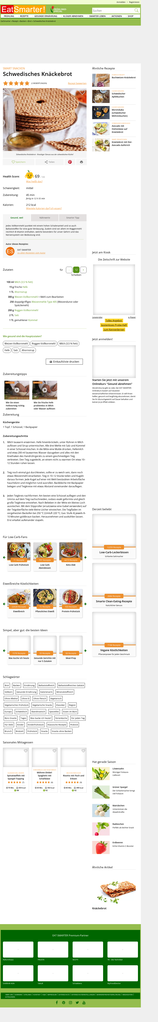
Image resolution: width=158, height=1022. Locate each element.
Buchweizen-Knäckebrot (124, 77)
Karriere (18, 994)
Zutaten (8, 270)
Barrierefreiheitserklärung (109, 994)
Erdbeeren (118, 842)
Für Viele (9, 724)
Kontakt (37, 994)
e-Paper (132, 317)
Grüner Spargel (120, 787)
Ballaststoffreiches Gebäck (71, 685)
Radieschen (118, 824)
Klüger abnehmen (73, 16)
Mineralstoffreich (64, 692)
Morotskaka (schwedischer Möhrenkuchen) (120, 112)
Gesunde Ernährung (45, 16)
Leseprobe (97, 317)
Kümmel (32, 320)
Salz (17, 315)
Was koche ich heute (19, 658)
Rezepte (24, 16)
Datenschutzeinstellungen (83, 994)
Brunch (8, 731)
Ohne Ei (25, 698)
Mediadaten (128, 994)
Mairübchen (118, 805)
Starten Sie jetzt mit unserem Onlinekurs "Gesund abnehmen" (114, 365)
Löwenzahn (118, 768)
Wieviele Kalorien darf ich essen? (44, 208)
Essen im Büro (70, 711)
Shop (130, 16)
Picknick (74, 724)
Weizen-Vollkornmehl (26, 296)
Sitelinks (27, 994)
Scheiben (76, 274)
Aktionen (117, 16)
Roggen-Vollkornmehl (26, 310)
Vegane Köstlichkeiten (114, 650)
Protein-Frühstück (71, 611)
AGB (44, 994)
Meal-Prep (71, 658)
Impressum (52, 994)
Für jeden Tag (78, 718)
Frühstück (32, 731)
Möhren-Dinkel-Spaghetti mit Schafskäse (44, 775)
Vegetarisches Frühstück (16, 705)
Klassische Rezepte (57, 724)
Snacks (44, 731)
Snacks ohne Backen (62, 731)
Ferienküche (61, 718)
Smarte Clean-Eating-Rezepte (114, 601)
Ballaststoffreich (46, 685)
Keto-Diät (71, 564)
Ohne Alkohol (11, 698)
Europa (8, 711)
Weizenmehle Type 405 (44, 301)
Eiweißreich (19, 611)
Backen (16, 685)
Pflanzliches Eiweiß (44, 611)
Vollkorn (8, 692)
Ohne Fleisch (40, 698)
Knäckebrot (99, 908)
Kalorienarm (46, 692)
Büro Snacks (11, 718)
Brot (7, 685)
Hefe (25, 287)
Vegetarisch (56, 698)
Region (72, 705)
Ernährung (29, 685)
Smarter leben (97, 16)
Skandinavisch (38, 711)
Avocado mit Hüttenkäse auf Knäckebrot (119, 128)
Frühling (9, 16)
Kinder (20, 724)
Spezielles (54, 711)
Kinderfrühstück (36, 724)
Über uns (9, 994)
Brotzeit (19, 731)
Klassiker (60, 705)
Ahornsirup (21, 291)
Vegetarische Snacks (42, 705)
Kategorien (10, 997)
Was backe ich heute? (40, 718)
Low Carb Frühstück (19, 564)
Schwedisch (21, 711)
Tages (23, 718)
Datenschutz (64, 994)
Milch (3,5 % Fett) (24, 282)
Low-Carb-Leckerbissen (114, 552)
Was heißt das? (34, 181)
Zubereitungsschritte (15, 436)
